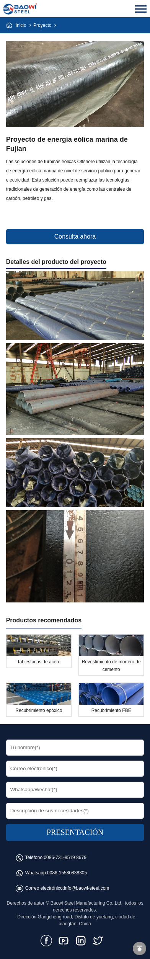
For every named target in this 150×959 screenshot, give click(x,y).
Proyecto (42, 25)
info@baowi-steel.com (86, 888)
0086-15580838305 (67, 873)
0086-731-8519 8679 (65, 857)
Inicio (21, 25)
